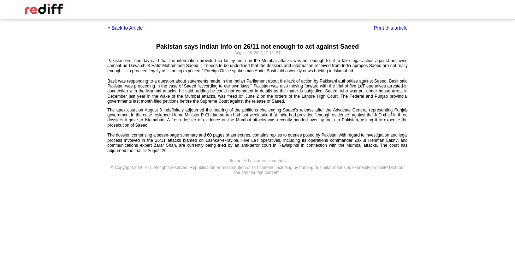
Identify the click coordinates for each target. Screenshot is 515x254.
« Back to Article (125, 28)
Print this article (391, 28)
